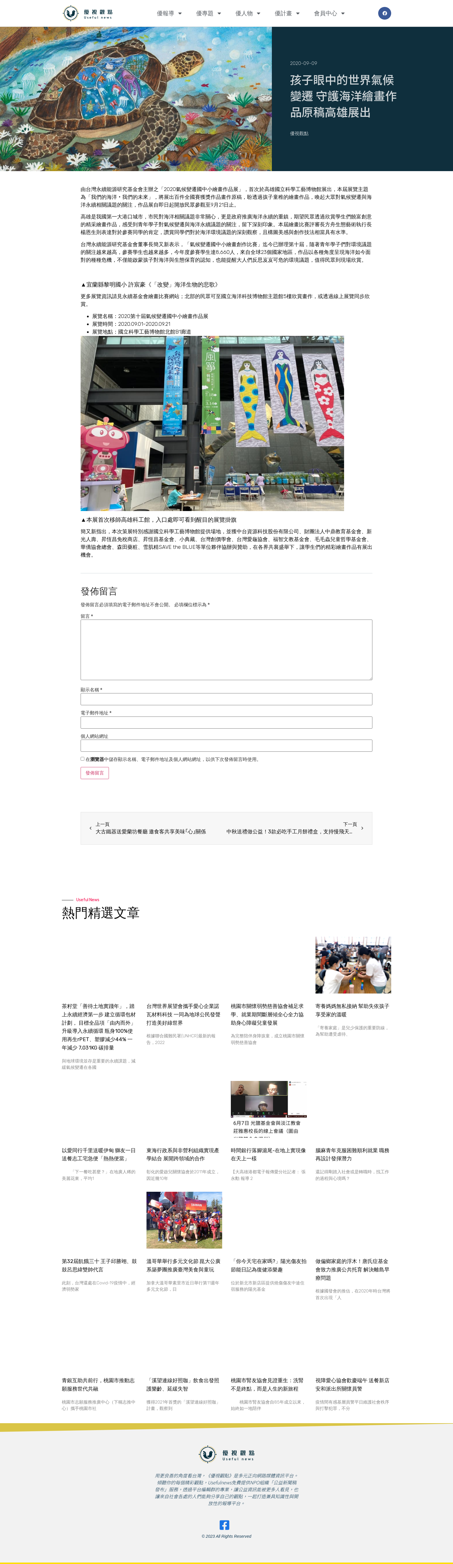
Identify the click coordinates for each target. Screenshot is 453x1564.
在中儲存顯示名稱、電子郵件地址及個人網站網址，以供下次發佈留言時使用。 (173, 759)
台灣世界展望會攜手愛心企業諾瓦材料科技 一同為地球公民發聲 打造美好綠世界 (183, 1014)
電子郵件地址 (96, 713)
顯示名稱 (91, 690)
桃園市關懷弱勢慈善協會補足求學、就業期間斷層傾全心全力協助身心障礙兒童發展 (267, 1014)
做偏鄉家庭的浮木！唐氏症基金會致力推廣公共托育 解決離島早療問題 (352, 1269)
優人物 (248, 13)
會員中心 (330, 13)
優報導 (170, 13)
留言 (87, 616)
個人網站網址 (94, 736)
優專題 (209, 13)
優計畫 (288, 13)
